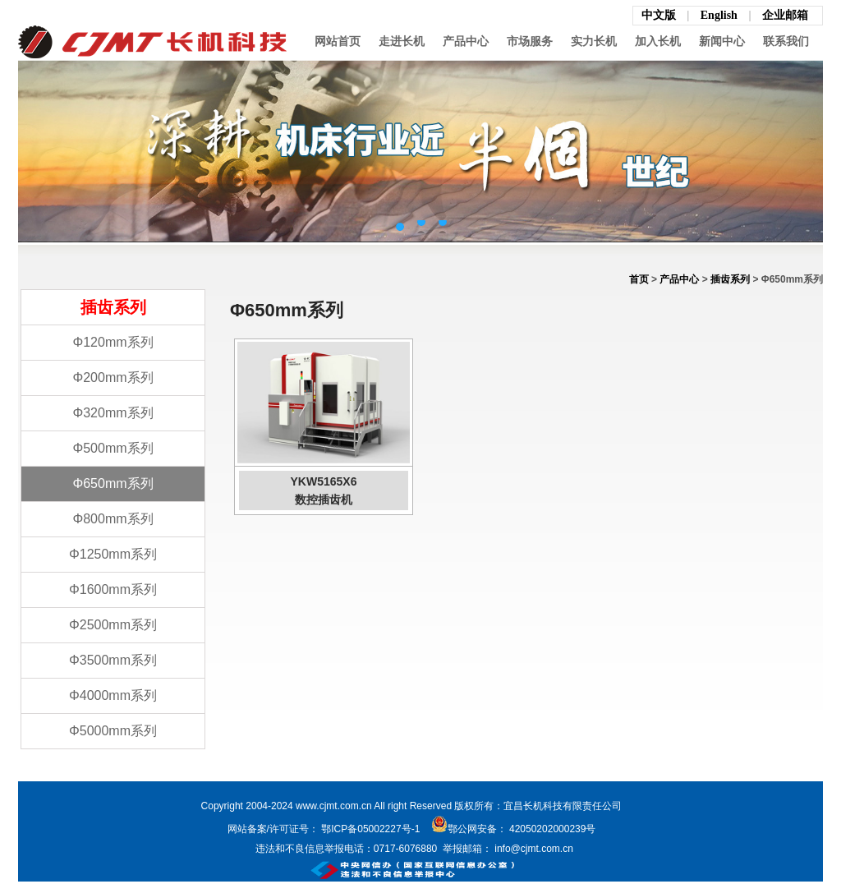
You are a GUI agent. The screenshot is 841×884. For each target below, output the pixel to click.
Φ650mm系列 (112, 483)
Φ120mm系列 (112, 342)
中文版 (658, 15)
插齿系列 (730, 279)
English (721, 15)
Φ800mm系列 (112, 519)
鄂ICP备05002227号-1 (370, 829)
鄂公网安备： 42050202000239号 (513, 829)
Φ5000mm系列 (113, 731)
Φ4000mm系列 (113, 695)
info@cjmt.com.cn (532, 848)
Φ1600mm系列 (113, 589)
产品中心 (679, 279)
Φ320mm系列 (112, 413)
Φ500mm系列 (112, 448)
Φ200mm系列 (112, 377)
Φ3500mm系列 (113, 660)
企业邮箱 (785, 15)
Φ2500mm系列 (113, 625)
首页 (639, 279)
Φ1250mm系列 (113, 554)
